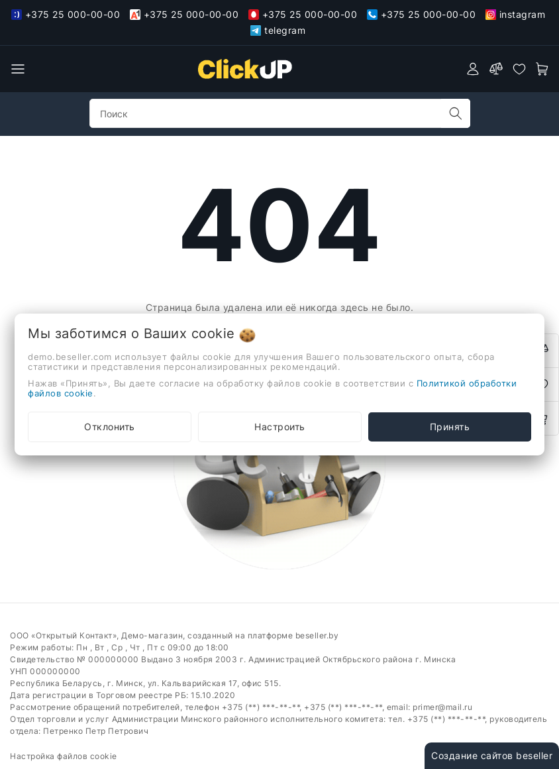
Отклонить (109, 426)
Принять (450, 426)
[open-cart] (542, 69)
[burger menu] (18, 69)
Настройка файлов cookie (63, 756)
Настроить (279, 426)
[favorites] (519, 69)
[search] (455, 113)
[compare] (496, 69)
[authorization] (473, 69)
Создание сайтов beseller (491, 755)
